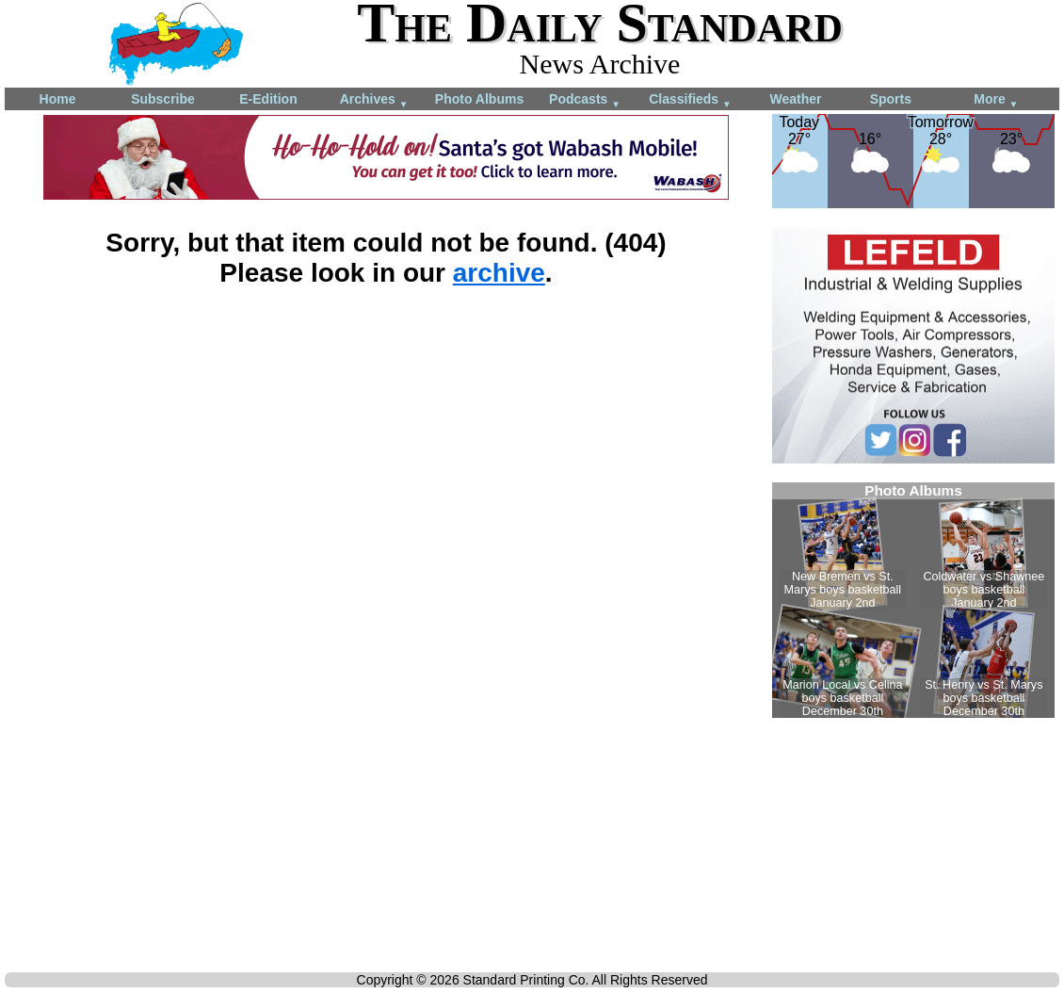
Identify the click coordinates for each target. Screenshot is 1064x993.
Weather (796, 98)
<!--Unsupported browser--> (913, 600)
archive (499, 272)
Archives (374, 100)
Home (58, 98)
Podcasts (585, 100)
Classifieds (690, 100)
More (996, 100)
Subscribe (163, 98)
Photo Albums (479, 98)
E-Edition (268, 98)
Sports (890, 98)
